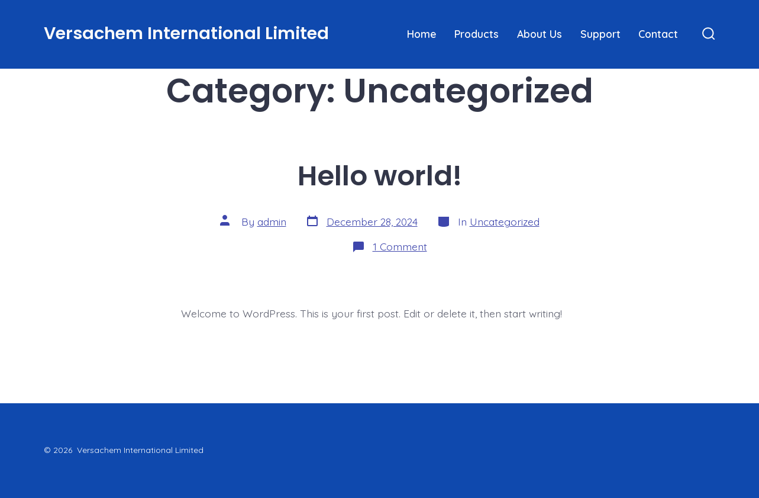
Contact (658, 33)
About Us (539, 33)
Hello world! (380, 175)
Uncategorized (505, 221)
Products (476, 33)
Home (422, 33)
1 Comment (400, 246)
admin (271, 221)
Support (600, 33)
